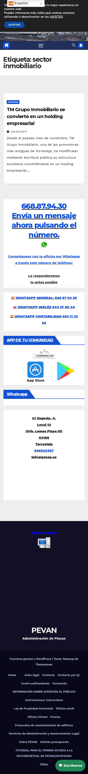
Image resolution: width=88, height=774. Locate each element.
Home (12, 675)
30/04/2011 (19, 131)
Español (18, 3)
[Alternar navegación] (41, 46)
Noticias (13, 102)
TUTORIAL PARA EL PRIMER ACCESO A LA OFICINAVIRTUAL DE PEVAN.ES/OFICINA (44, 753)
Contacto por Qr (69, 675)
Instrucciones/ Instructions (44, 700)
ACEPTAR (14, 25)
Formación (59, 683)
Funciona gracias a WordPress (31, 658)
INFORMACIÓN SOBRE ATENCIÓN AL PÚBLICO (44, 691)
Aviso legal (32, 675)
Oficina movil (65, 708)
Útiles (44, 764)
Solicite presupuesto (54, 742)
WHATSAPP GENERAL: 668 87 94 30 (46, 298)
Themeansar (44, 664)
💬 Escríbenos (70, 765)
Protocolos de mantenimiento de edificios (44, 725)
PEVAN (44, 630)
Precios (55, 717)
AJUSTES (56, 17)
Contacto (48, 675)
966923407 (44, 451)
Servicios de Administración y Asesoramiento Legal (44, 733)
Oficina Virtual (37, 717)
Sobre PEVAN (28, 742)
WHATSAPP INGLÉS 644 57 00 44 (46, 307)
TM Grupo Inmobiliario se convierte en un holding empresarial (36, 116)
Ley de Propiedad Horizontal (33, 708)
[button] (73, 45)
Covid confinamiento (35, 683)
